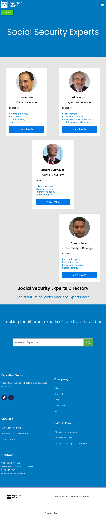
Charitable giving (18, 113)
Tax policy (14, 122)
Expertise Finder (12, 375)
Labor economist (45, 186)
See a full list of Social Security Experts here (53, 297)
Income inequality (19, 116)
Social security (17, 119)
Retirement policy (45, 191)
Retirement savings (73, 265)
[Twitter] (4, 397)
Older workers (69, 113)
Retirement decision (73, 116)
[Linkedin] (11, 397)
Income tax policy (72, 259)
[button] (102, 4)
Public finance (70, 262)
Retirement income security (77, 119)
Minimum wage (44, 189)
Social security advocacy (76, 122)
